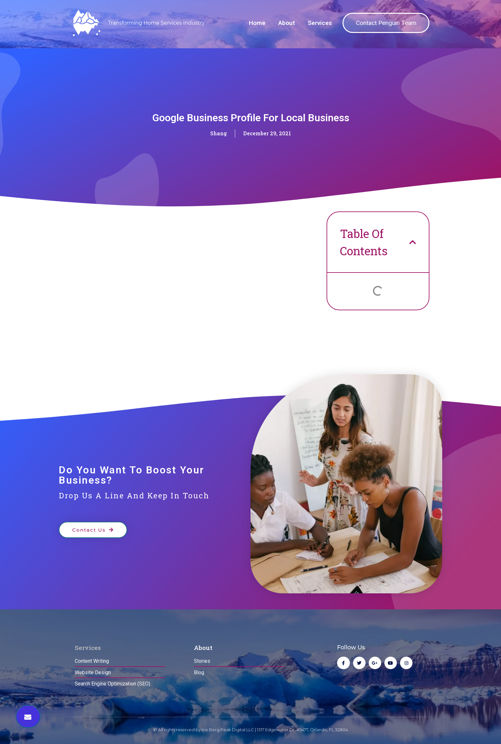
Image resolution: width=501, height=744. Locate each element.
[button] (28, 716)
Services (320, 23)
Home (257, 23)
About (286, 23)
